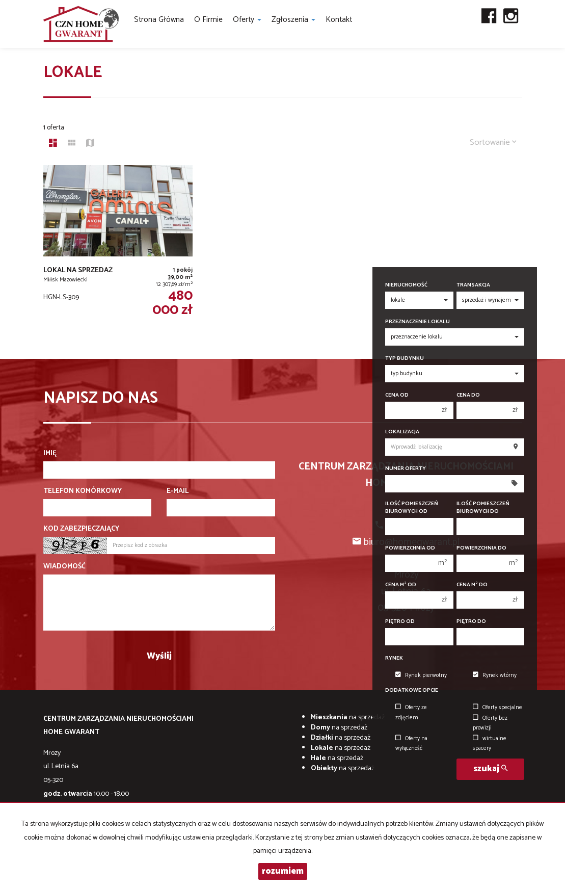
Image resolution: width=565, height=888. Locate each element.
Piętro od (400, 621)
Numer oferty (405, 469)
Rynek (394, 658)
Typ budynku (404, 358)
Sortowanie (493, 142)
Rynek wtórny (495, 675)
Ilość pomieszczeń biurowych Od (411, 507)
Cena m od (400, 585)
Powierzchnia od (410, 548)
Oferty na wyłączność (411, 743)
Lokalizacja (402, 432)
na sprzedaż (348, 717)
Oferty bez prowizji (490, 723)
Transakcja (473, 285)
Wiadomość (64, 567)
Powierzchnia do (481, 548)
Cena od (397, 395)
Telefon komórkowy (82, 491)
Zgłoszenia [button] (293, 19)
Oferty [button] (247, 19)
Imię (50, 454)
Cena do (468, 395)
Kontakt (339, 19)
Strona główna (159, 19)
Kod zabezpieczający (81, 529)
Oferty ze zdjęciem (411, 712)
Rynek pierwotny (421, 675)
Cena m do (472, 585)
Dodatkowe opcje (411, 690)
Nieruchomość (406, 285)
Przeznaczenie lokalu (417, 322)
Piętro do (471, 621)
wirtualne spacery (489, 743)
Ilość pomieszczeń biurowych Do (482, 507)
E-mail (178, 491)
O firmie (208, 19)
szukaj (490, 769)
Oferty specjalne (497, 707)
